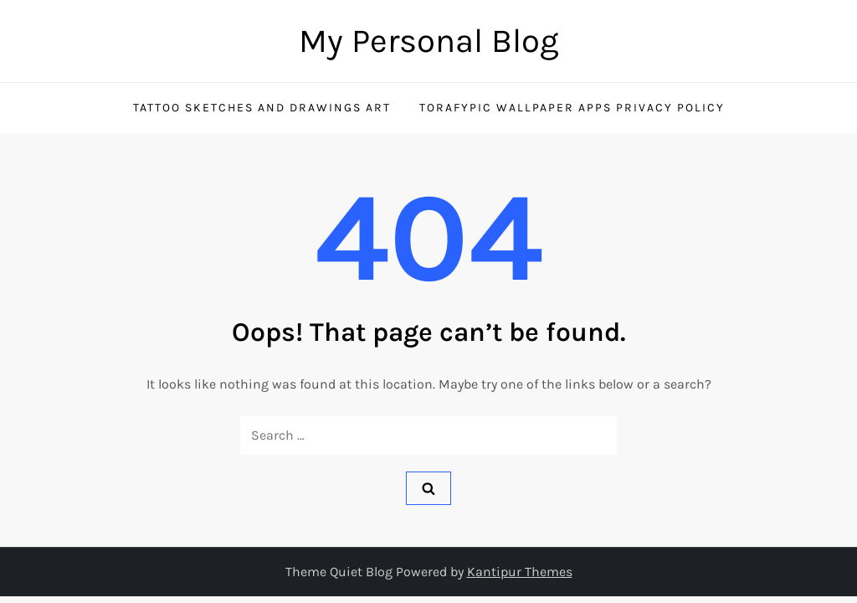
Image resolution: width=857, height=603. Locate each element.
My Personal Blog (429, 40)
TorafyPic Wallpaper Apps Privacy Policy (572, 107)
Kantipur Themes (519, 572)
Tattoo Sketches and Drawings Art (262, 107)
